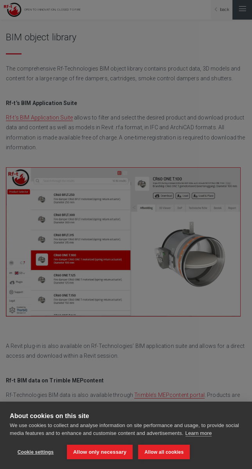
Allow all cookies (164, 452)
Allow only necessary (99, 452)
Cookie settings (36, 452)
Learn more (198, 433)
